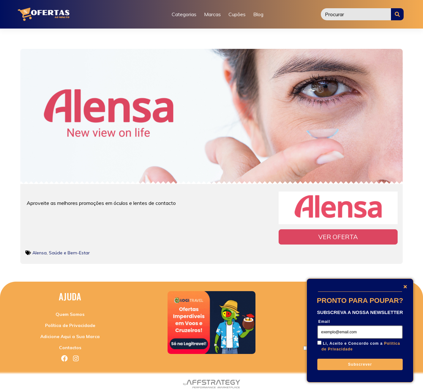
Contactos (70, 346)
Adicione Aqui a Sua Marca (70, 334)
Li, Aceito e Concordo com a (360, 346)
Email (324, 321)
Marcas (212, 14)
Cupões (237, 14)
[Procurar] (356, 14)
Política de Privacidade (70, 323)
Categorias (184, 14)
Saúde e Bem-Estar (69, 251)
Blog (258, 14)
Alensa (39, 251)
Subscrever (360, 364)
